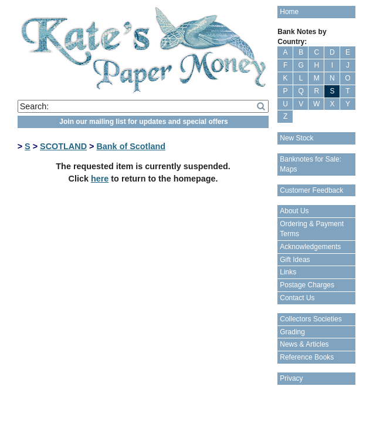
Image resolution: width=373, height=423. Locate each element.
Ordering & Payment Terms (312, 229)
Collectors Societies (310, 319)
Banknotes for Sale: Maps (310, 164)
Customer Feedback (311, 190)
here (99, 178)
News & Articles (304, 344)
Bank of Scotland (130, 146)
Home (289, 12)
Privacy (291, 378)
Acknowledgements (310, 247)
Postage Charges (307, 285)
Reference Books (307, 357)
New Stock (296, 138)
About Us (294, 211)
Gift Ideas (295, 260)
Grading (292, 332)
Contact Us (297, 298)
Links (288, 272)
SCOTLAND (63, 146)
